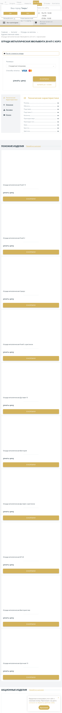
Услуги (12, 3)
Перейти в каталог (33, 146)
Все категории (12, 22)
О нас (6, 3)
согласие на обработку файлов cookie (42, 703)
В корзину (44, 79)
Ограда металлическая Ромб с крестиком (18, 344)
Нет (27, 13)
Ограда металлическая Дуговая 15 (15, 397)
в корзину (31, 199)
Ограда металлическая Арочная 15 (15, 663)
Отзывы (47, 3)
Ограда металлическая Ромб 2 (14, 238)
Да (10, 13)
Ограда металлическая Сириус (14, 291)
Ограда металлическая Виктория (15, 451)
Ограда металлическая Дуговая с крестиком (19, 504)
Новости (27, 3)
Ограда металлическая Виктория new (16, 610)
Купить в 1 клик (44, 85)
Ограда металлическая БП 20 (13, 557)
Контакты (56, 3)
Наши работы (20, 3)
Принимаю (44, 708)
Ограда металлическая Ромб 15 (14, 185)
